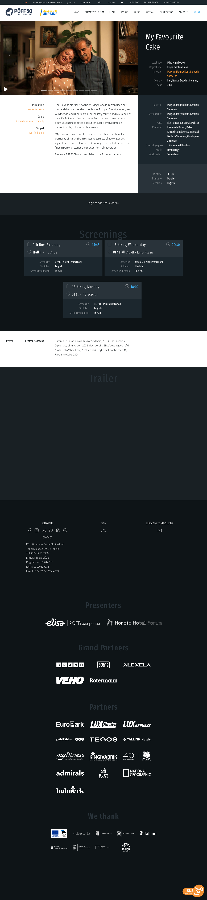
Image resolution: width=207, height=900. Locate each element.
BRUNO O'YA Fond (171, 2)
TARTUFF (111, 2)
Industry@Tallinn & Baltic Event (47, 2)
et (195, 12)
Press (137, 12)
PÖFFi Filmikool (151, 2)
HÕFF (100, 2)
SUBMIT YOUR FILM (94, 12)
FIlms (112, 12)
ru (199, 12)
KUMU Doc (134, 2)
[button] (10, 56)
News (76, 12)
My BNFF (183, 12)
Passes (124, 12)
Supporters (166, 12)
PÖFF (25, 2)
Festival (150, 12)
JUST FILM (71, 2)
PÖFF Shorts (86, 2)
